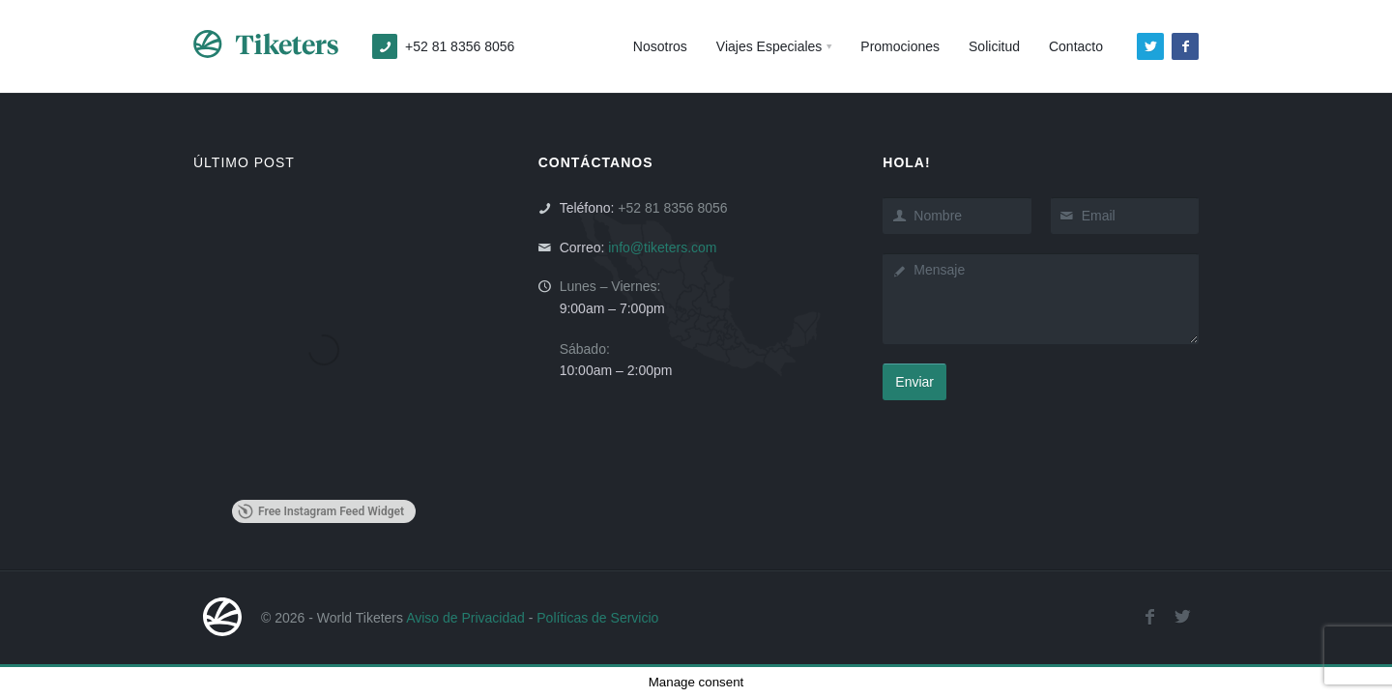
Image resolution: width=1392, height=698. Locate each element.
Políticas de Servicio (597, 617)
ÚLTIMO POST (244, 162)
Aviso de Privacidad (465, 617)
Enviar (914, 382)
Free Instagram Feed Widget (321, 511)
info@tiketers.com (662, 247)
